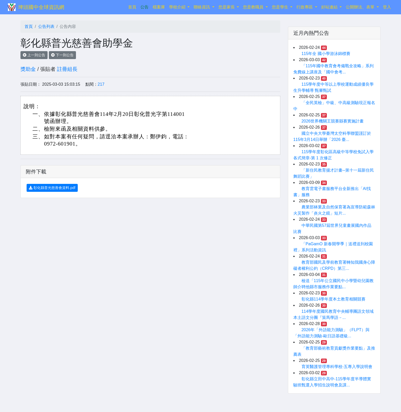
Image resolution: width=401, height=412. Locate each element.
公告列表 (46, 26)
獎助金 (28, 69)
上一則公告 (34, 55)
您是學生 (280, 7)
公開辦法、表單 (360, 7)
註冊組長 (67, 69)
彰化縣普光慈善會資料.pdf (52, 188)
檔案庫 (159, 7)
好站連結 (330, 7)
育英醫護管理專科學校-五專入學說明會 (337, 366)
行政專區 (305, 7)
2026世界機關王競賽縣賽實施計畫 (333, 121)
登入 (387, 7)
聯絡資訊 (202, 7)
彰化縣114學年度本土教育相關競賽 (334, 299)
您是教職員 (253, 7)
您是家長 (227, 7)
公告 (144, 7)
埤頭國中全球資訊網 (41, 7)
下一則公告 (62, 55)
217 (101, 84)
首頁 (133, 6)
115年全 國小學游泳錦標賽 (326, 53)
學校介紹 (177, 7)
